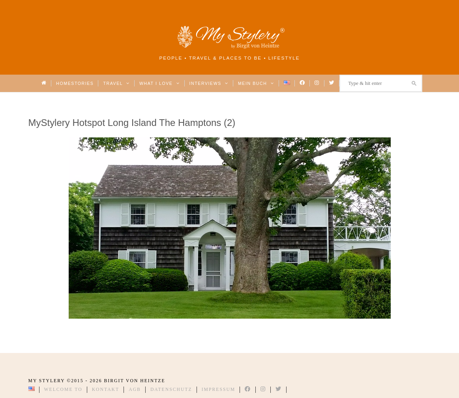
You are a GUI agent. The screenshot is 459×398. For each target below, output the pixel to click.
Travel (116, 83)
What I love (159, 83)
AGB (135, 389)
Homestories (75, 83)
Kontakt (106, 389)
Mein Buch (256, 83)
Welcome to (63, 389)
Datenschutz (171, 389)
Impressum (219, 389)
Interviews (209, 83)
